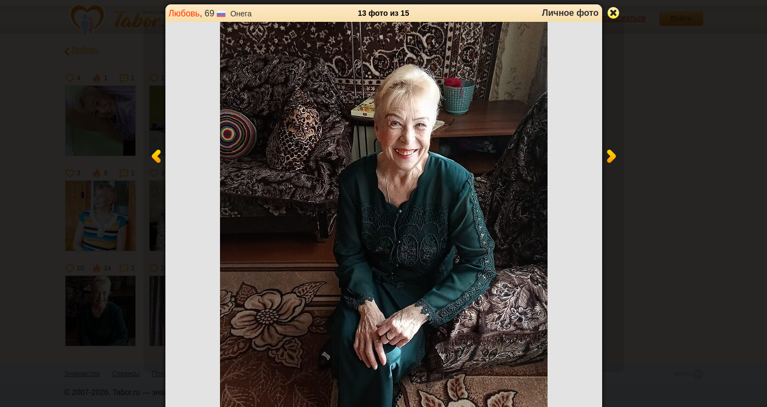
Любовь (184, 13)
